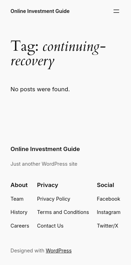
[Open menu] (116, 11)
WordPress (59, 250)
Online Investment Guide (40, 11)
